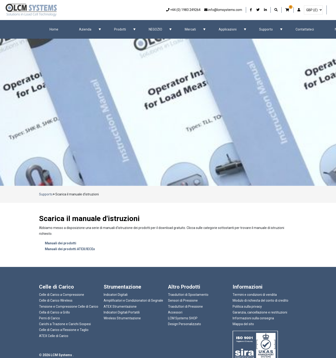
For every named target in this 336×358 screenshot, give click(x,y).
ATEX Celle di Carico (53, 336)
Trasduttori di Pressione (185, 306)
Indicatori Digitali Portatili (122, 312)
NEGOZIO (155, 29)
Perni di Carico (49, 318)
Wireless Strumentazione (122, 318)
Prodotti (120, 29)
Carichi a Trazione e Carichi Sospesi (65, 324)
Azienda (85, 29)
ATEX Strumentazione (120, 306)
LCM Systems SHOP (183, 318)
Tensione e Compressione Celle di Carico (68, 306)
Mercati (190, 29)
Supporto (266, 29)
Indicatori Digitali (116, 295)
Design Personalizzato (184, 324)
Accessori (175, 312)
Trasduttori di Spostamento (188, 295)
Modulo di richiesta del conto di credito (260, 300)
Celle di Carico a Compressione (61, 295)
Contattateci (305, 29)
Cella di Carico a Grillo (54, 312)
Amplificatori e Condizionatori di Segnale (133, 300)
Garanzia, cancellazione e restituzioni (260, 312)
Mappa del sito (243, 324)
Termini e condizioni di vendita (255, 295)
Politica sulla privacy (247, 306)
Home (53, 29)
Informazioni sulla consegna (253, 318)
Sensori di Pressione (183, 300)
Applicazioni (228, 29)
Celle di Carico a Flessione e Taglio (64, 330)
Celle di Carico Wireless (55, 300)
